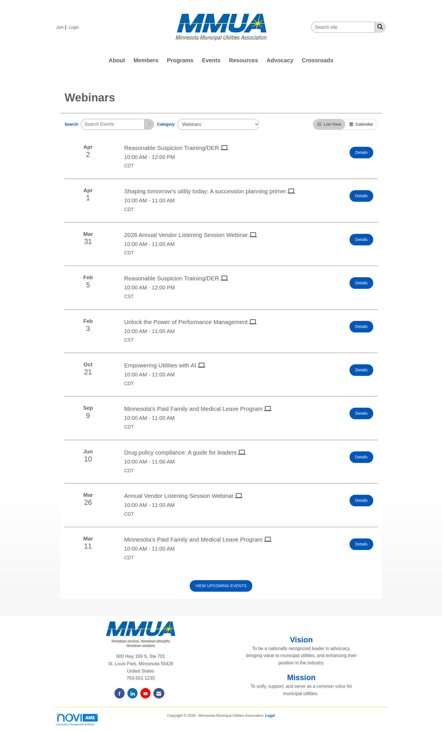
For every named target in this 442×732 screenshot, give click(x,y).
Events (211, 60)
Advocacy (279, 60)
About (117, 60)
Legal (270, 715)
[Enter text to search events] (113, 124)
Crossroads (317, 60)
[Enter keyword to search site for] (343, 27)
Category (165, 124)
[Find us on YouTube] (145, 693)
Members (146, 60)
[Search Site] (379, 27)
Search (71, 124)
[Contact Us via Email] (158, 693)
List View (329, 124)
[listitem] (62, 27)
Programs (180, 60)
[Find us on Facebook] (119, 693)
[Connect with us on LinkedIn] (132, 693)
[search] (149, 124)
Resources (243, 60)
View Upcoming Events (221, 586)
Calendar (361, 124)
